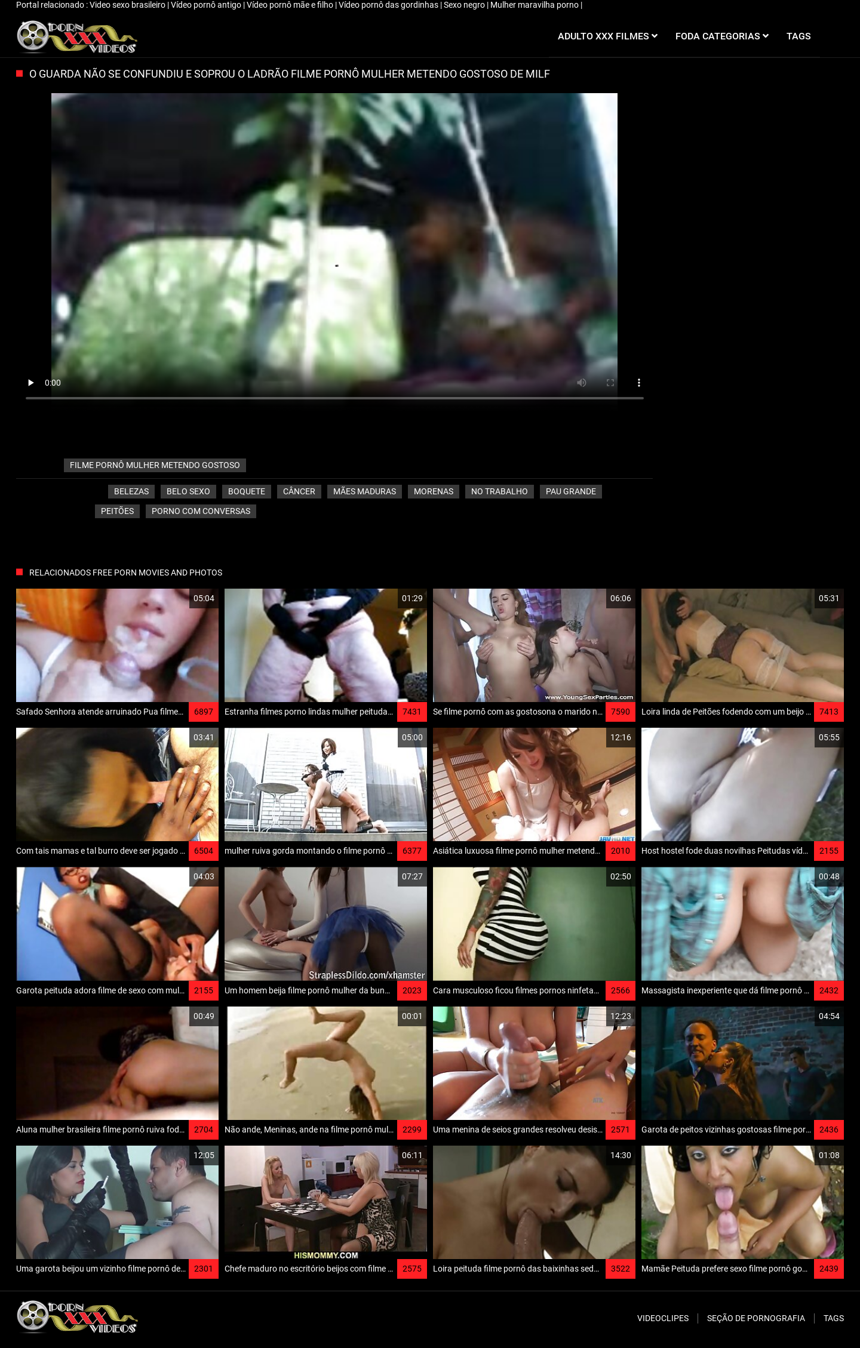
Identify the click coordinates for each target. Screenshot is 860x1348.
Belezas (131, 491)
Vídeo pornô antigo (207, 5)
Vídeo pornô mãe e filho (291, 5)
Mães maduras (364, 491)
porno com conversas (201, 511)
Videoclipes (663, 1318)
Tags (834, 1318)
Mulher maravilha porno (535, 5)
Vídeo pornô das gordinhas (389, 5)
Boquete (246, 491)
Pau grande (571, 491)
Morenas (433, 491)
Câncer (299, 491)
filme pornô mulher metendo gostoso (155, 465)
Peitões (117, 511)
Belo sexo (188, 491)
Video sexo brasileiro (128, 5)
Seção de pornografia (756, 1318)
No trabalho (499, 491)
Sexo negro (465, 5)
